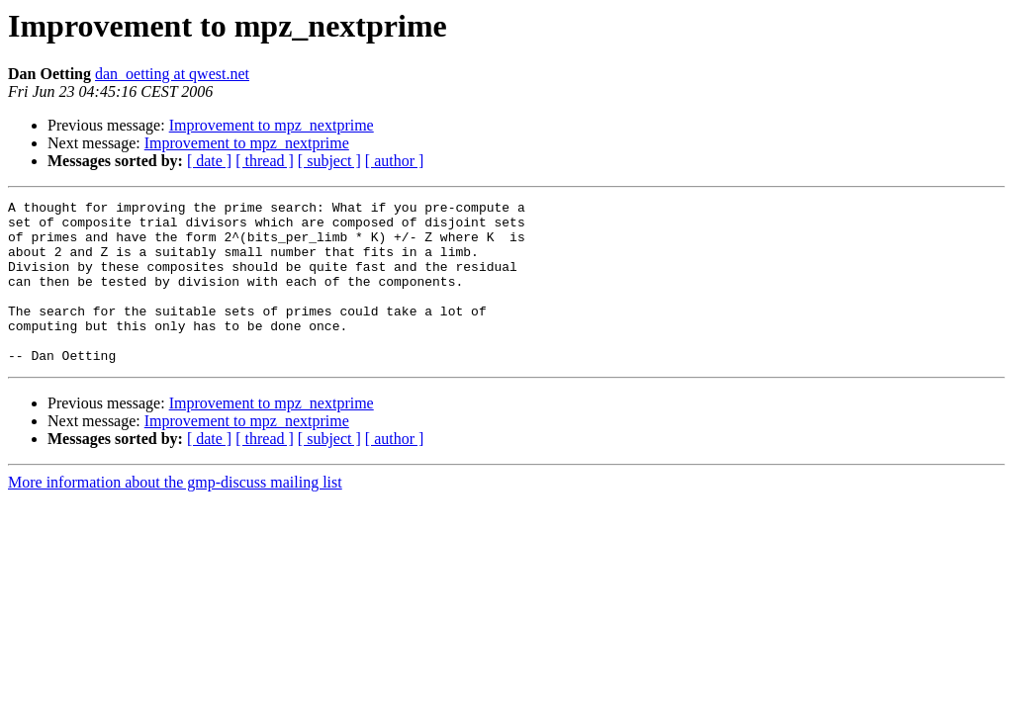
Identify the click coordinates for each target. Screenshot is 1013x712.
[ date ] (209, 160)
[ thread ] (264, 160)
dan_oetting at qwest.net (172, 73)
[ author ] (394, 160)
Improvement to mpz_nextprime (271, 125)
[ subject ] (329, 160)
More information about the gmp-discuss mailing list (175, 514)
